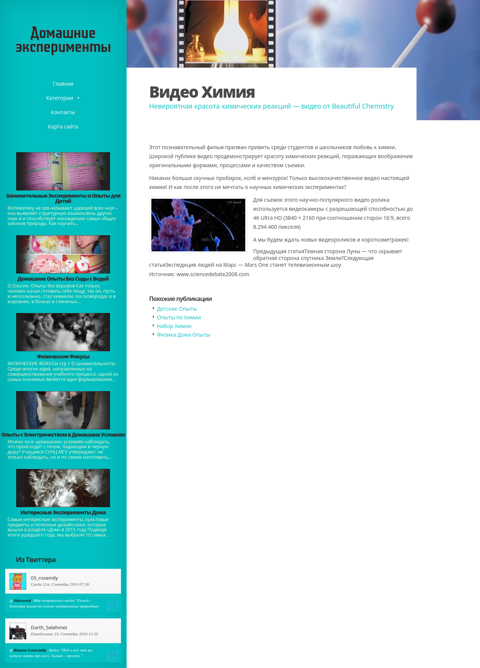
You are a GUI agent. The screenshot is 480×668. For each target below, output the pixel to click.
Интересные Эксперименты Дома (63, 512)
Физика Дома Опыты (183, 334)
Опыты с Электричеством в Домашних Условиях (63, 434)
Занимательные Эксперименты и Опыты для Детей (63, 198)
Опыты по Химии (179, 317)
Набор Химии (174, 325)
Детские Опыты (177, 308)
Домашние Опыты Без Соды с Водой (63, 278)
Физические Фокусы (63, 356)
